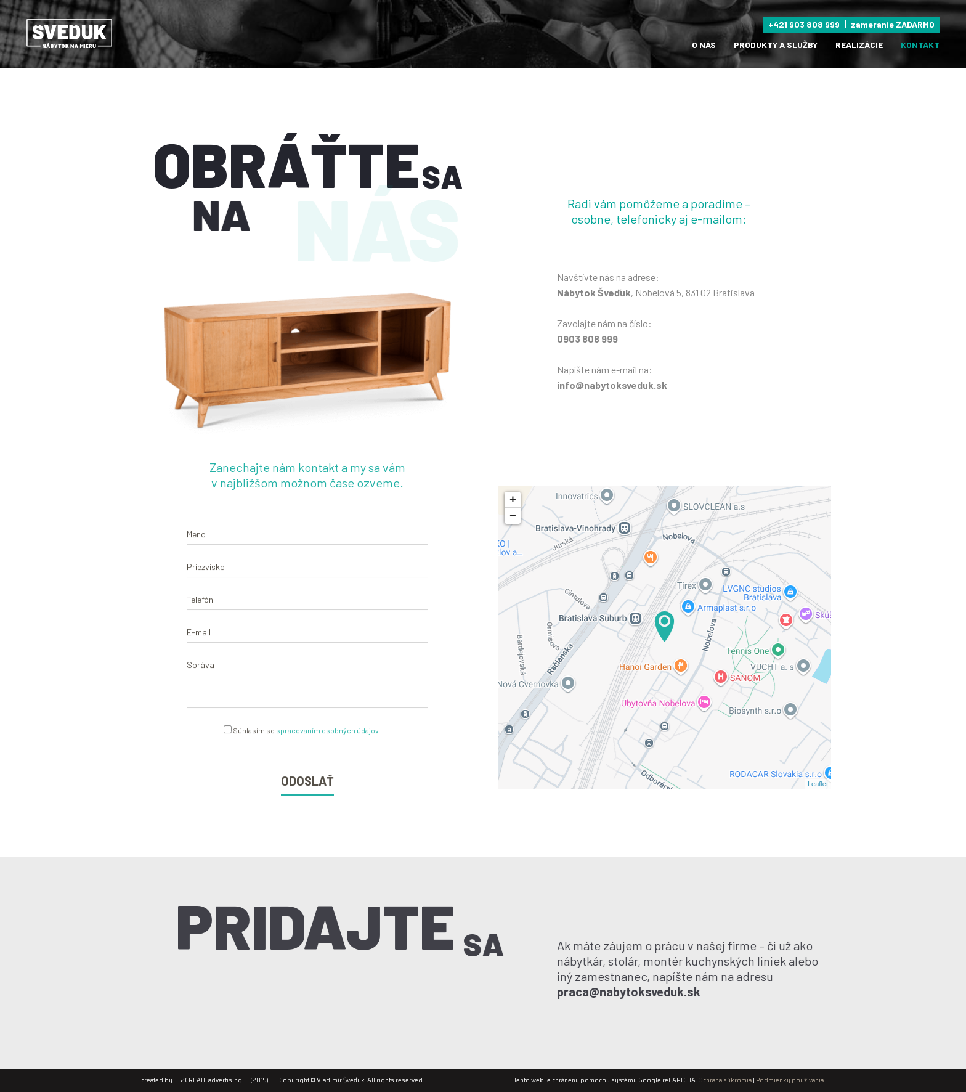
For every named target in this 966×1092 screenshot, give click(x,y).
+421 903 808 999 (804, 24)
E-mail (199, 645)
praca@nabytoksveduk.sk (642, 991)
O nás (704, 44)
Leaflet (831, 784)
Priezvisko (206, 579)
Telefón (200, 612)
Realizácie (859, 44)
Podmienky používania (790, 1080)
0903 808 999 (587, 338)
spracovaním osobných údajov (327, 743)
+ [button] (526, 499)
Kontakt (920, 44)
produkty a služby (776, 44)
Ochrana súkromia (725, 1080)
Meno (196, 547)
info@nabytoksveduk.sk (612, 385)
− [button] (526, 515)
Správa (200, 677)
